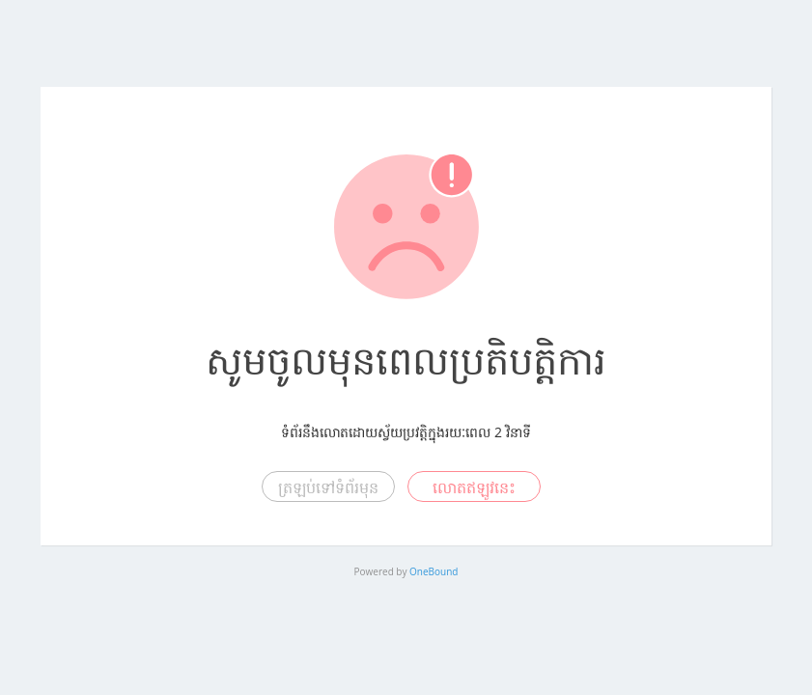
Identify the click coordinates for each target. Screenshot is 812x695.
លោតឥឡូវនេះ (474, 487)
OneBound (433, 571)
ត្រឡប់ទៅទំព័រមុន (328, 487)
